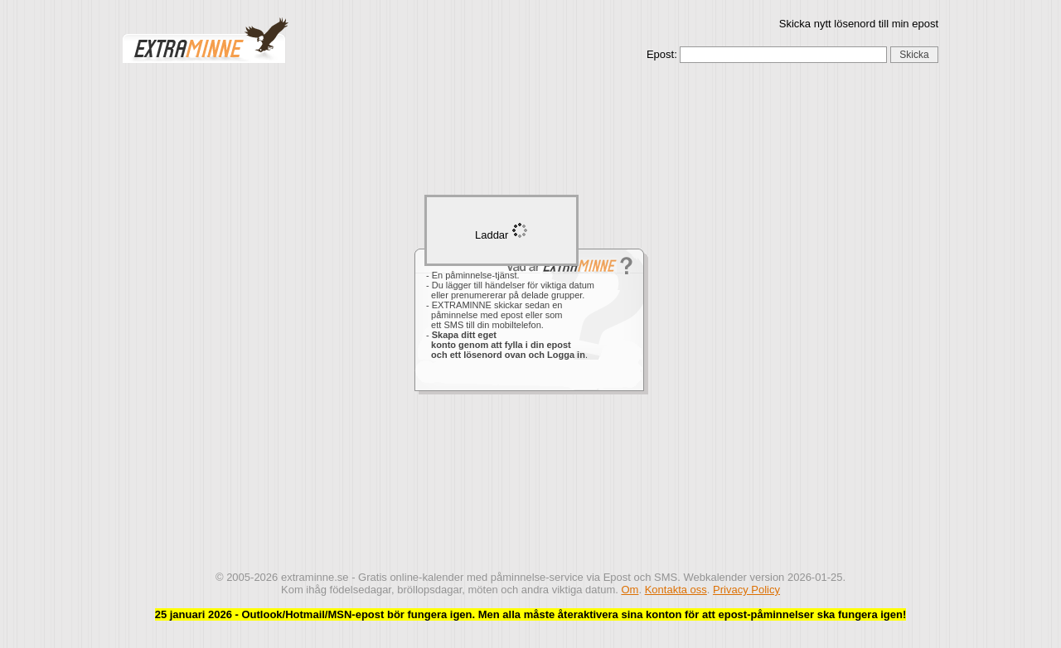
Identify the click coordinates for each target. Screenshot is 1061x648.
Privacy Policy (746, 589)
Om (629, 589)
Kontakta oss (676, 589)
